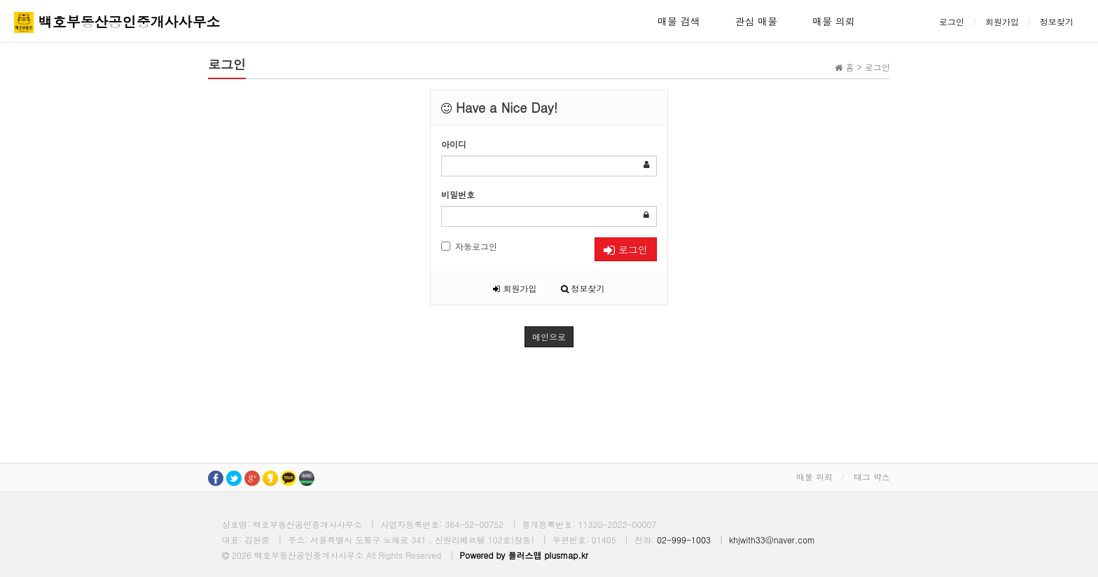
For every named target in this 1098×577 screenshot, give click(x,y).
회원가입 (1002, 21)
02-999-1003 (684, 539)
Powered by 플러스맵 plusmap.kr (523, 555)
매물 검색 (679, 21)
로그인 (951, 21)
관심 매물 (756, 21)
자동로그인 (469, 246)
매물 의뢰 (833, 21)
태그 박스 (872, 476)
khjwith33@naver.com (772, 539)
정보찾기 (1056, 21)
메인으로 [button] (549, 336)
